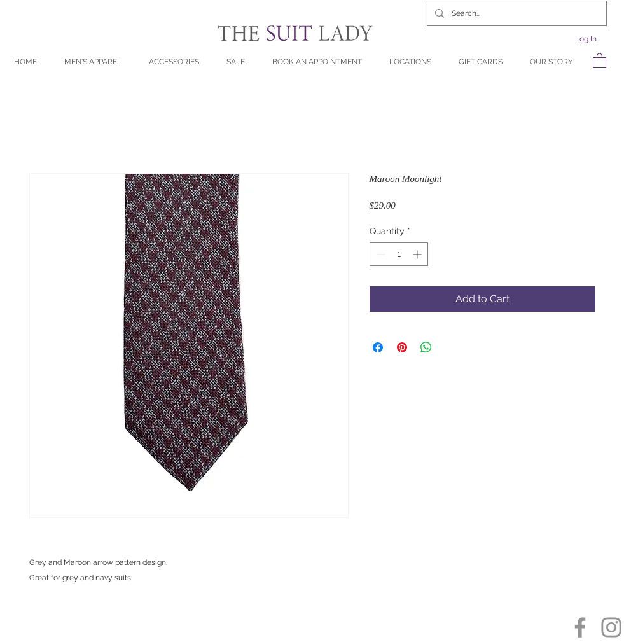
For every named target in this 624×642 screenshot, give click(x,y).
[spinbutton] (398, 254)
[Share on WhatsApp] (426, 347)
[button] (599, 60)
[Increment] (418, 254)
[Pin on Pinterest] (402, 347)
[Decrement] (379, 254)
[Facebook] (580, 627)
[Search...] (515, 13)
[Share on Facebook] (377, 347)
